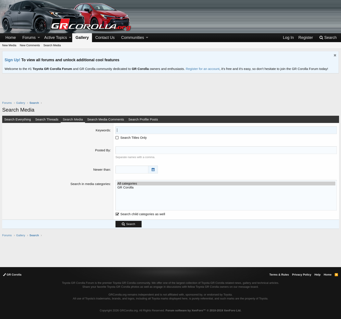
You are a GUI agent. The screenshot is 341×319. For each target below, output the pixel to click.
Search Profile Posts (143, 119)
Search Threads (47, 119)
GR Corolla (226, 187)
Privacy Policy (301, 274)
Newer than (101, 169)
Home (10, 37)
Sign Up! (12, 60)
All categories (226, 183)
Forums (29, 37)
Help (317, 274)
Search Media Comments (106, 119)
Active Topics (55, 37)
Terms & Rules (279, 274)
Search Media (52, 45)
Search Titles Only (131, 137)
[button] (39, 37)
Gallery (82, 37)
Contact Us (105, 37)
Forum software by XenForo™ (203, 310)
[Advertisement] (170, 90)
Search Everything (18, 119)
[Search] (328, 37)
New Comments (30, 45)
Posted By (102, 150)
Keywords (103, 130)
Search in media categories (90, 183)
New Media (9, 45)
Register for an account (202, 69)
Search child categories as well (140, 214)
